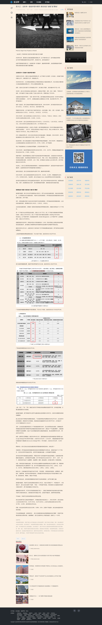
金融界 (49, 618)
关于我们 (47, 2)
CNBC (25, 615)
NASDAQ (53, 613)
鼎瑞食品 (87, 192)
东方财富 (44, 618)
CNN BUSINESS (40, 616)
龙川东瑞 (87, 184)
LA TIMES (23, 616)
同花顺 (18, 619)
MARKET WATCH (45, 614)
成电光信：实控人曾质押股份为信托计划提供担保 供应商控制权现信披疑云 (83, 31)
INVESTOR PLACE (36, 614)
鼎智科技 (87, 196)
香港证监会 (25, 613)
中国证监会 (19, 613)
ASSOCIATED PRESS (30, 616)
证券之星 (23, 619)
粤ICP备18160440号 (22, 621)
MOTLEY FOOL (39, 615)
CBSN (58, 615)
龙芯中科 (79, 180)
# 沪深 (62, 9)
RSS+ (27, 611)
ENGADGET (53, 615)
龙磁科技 (87, 180)
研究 (31, 2)
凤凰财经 (34, 618)
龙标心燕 (79, 184)
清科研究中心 (29, 619)
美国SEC (31, 613)
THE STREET (19, 615)
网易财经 (24, 618)
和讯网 (59, 618)
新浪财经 (18, 618)
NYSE (48, 613)
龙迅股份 (70, 180)
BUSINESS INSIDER (49, 616)
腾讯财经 (29, 618)
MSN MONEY (19, 614)
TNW (18, 616)
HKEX (44, 613)
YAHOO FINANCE (27, 614)
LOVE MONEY (46, 615)
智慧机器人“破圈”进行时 (81, 12)
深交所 (40, 613)
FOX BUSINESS (53, 614)
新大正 (23, 538)
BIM (18, 538)
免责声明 (23, 611)
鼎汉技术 (79, 196)
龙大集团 (70, 188)
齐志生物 (87, 188)
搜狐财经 (39, 618)
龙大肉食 (79, 188)
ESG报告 (38, 2)
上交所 (35, 613)
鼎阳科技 (79, 192)
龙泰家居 (70, 184)
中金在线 (54, 618)
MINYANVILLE (31, 615)
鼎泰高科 (70, 196)
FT (55, 616)
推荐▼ (24, 2)
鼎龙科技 (70, 192)
